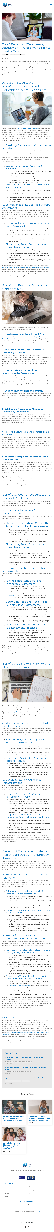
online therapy (13, 54)
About (6, 1196)
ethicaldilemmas (17, 1081)
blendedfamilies (8, 1081)
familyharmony (25, 1081)
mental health (6, 54)
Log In (36, 4)
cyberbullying (8, 1071)
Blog (29, 1193)
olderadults (18, 1061)
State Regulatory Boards (35, 1190)
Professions (7, 1190)
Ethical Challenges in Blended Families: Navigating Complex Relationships (25, 1078)
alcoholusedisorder (9, 1061)
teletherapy (21, 54)
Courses (6, 1187)
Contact (6, 1193)
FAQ (29, 1187)
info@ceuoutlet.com (27, 1205)
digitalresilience (16, 1071)
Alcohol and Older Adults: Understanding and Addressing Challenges (24, 1058)
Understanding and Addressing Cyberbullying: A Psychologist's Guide (26, 1068)
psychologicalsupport (27, 1061)
